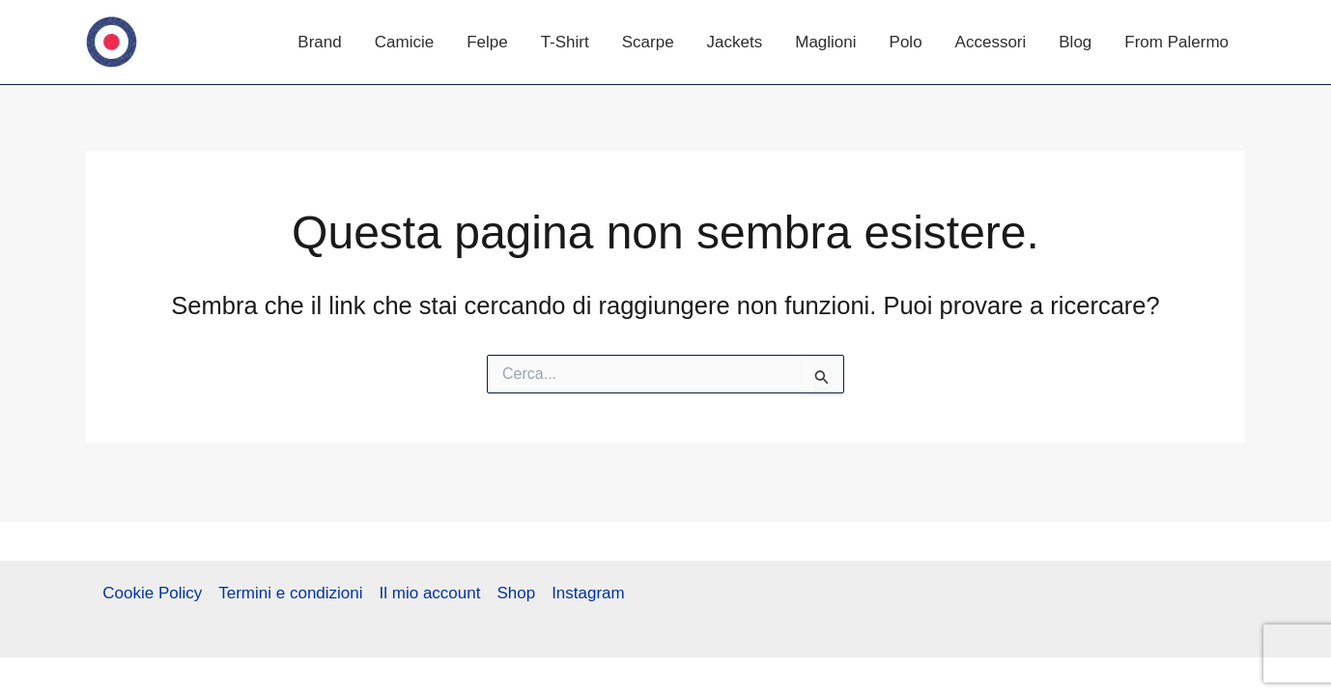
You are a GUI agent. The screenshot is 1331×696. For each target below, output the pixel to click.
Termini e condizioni (290, 593)
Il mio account (430, 593)
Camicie (404, 42)
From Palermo (1176, 42)
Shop (515, 593)
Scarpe (648, 42)
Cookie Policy (152, 593)
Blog (1075, 42)
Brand (319, 42)
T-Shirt (565, 42)
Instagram (588, 593)
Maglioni (825, 42)
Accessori (991, 42)
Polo (906, 42)
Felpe (487, 42)
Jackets (735, 42)
